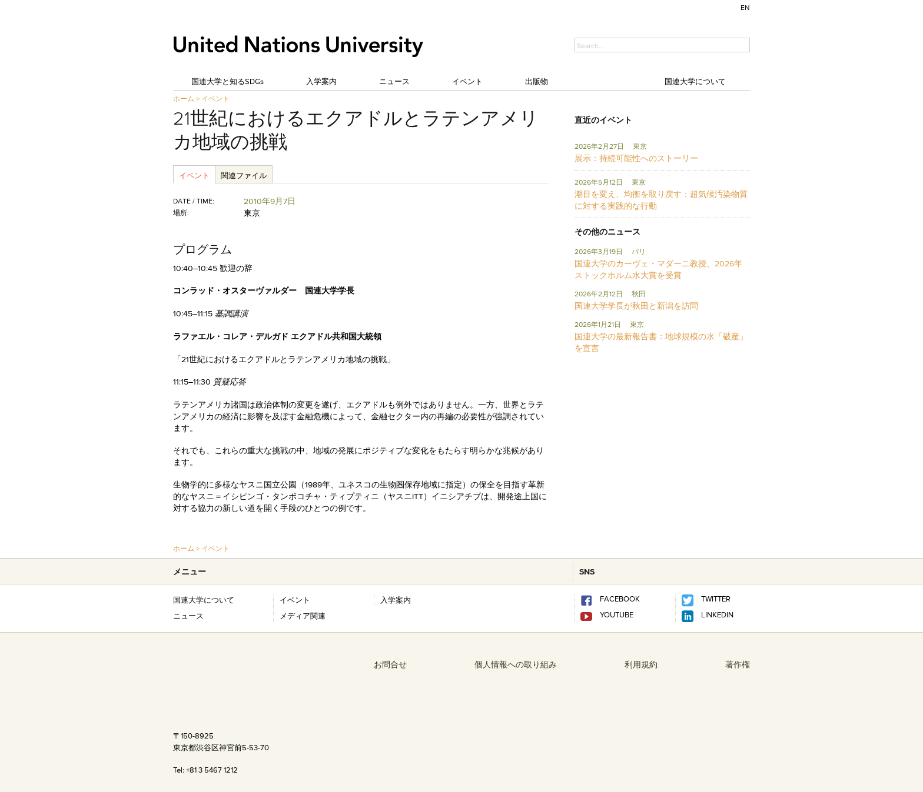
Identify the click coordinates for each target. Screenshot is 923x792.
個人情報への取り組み (515, 664)
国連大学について (695, 81)
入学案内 (321, 81)
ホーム (183, 98)
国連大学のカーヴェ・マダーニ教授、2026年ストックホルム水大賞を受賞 (658, 269)
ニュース (394, 81)
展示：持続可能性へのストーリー (636, 158)
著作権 (737, 664)
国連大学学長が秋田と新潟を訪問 (636, 306)
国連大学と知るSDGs (227, 81)
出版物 (536, 81)
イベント (467, 81)
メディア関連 (303, 615)
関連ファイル (244, 175)
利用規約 (641, 664)
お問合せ (390, 664)
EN (745, 7)
